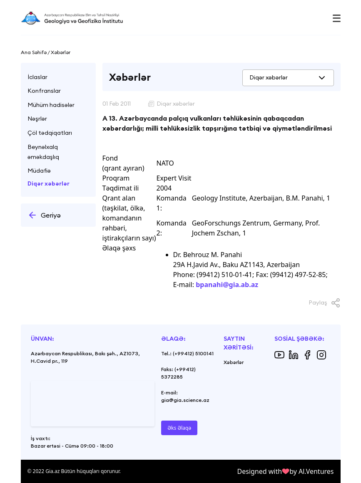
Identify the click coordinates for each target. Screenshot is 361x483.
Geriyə (44, 215)
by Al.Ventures (311, 471)
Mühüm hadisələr (51, 105)
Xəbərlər (234, 362)
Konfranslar (44, 90)
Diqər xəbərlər (48, 183)
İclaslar (37, 77)
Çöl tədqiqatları (49, 132)
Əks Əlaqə (179, 427)
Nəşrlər (37, 118)
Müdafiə (39, 170)
